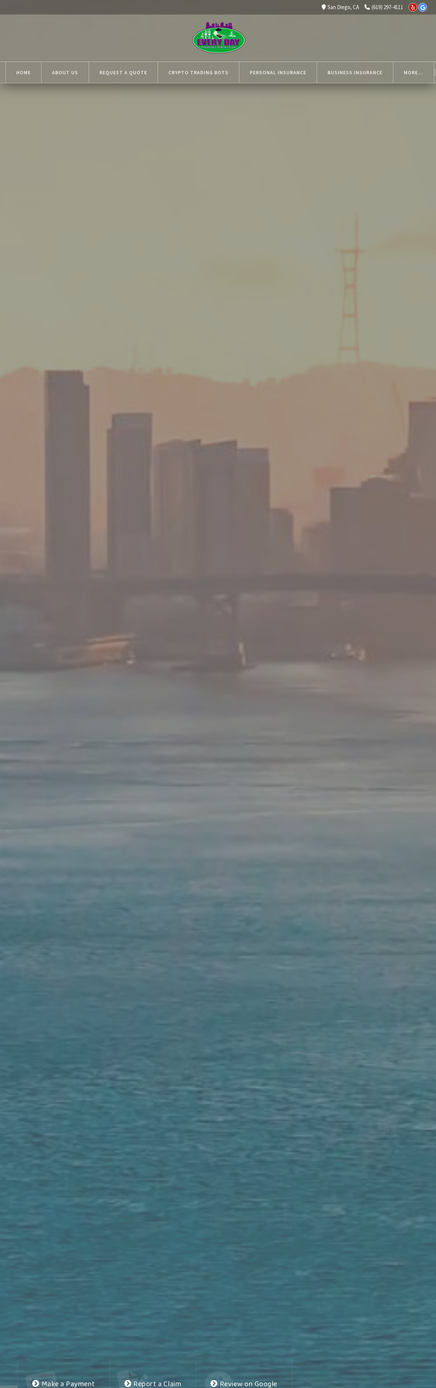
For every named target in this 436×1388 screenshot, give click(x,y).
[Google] (422, 7)
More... (337, 72)
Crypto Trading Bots (198, 72)
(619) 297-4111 (383, 7)
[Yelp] (413, 7)
